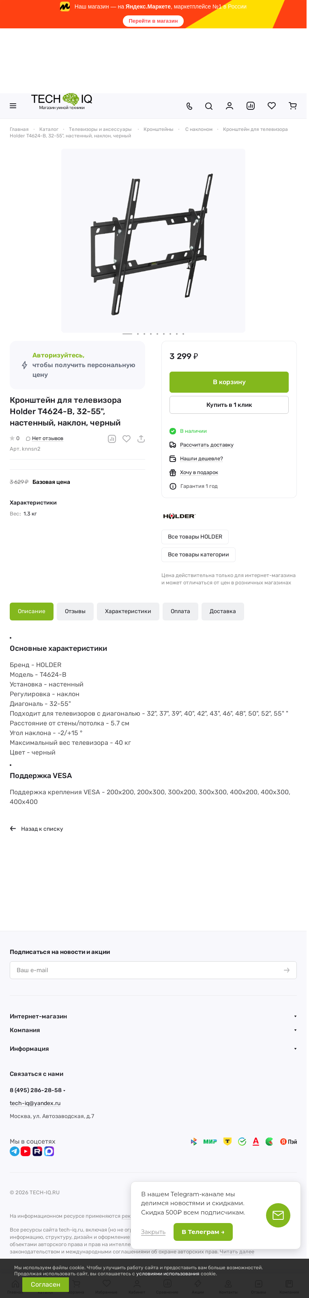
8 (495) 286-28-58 (36, 1090)
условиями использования (168, 1274)
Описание (31, 611)
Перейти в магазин (153, 21)
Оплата (180, 611)
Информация (29, 1048)
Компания (25, 1030)
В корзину (229, 382)
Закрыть (153, 1232)
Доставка (223, 611)
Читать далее (237, 1252)
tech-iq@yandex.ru (35, 1103)
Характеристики (128, 611)
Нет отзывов (44, 438)
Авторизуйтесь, (58, 355)
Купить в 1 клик (229, 404)
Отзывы (75, 611)
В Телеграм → (203, 1232)
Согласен (45, 1284)
